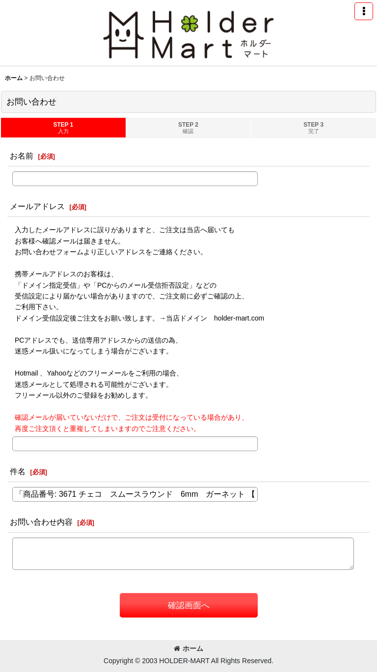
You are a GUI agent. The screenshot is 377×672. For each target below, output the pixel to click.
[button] (363, 11)
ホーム (188, 648)
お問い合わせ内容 (41, 521)
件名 (18, 471)
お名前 (21, 155)
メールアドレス (37, 206)
